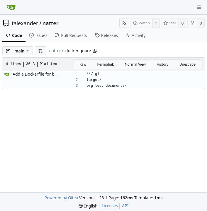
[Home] (11, 7)
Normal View (135, 64)
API (125, 205)
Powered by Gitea (61, 197)
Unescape (187, 64)
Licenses (110, 205)
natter (51, 23)
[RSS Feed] (124, 23)
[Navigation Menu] (199, 7)
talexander (25, 23)
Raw (82, 64)
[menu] (88, 206)
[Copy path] (95, 51)
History (162, 64)
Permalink (105, 64)
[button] (40, 50)
